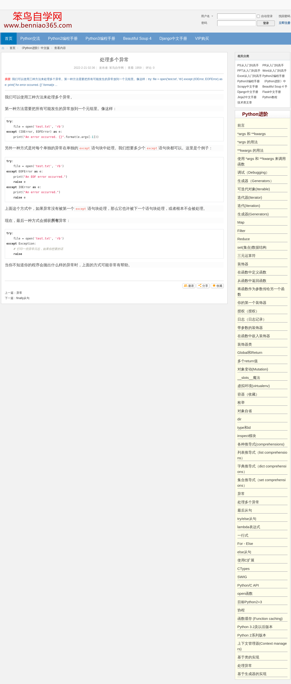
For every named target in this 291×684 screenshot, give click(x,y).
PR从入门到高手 (273, 65)
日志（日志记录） (251, 319)
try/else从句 (246, 519)
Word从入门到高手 (275, 70)
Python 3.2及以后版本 (255, 627)
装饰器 (242, 264)
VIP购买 (202, 38)
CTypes (243, 569)
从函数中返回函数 (251, 281)
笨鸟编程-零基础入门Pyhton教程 (3, 48)
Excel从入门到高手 (249, 76)
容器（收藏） (248, 394)
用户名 (205, 16)
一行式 (242, 535)
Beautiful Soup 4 (137, 38)
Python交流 (30, 38)
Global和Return (249, 352)
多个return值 (247, 361)
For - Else (245, 543)
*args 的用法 (247, 142)
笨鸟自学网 (116, 67)
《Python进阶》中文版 (34, 48)
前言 (241, 125)
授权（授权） (248, 311)
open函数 (245, 593)
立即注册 (284, 23)
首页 (9, 38)
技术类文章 (244, 102)
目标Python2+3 (249, 602)
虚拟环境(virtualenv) (253, 386)
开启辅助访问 (289, 3)
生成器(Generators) (253, 214)
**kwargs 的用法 (250, 150)
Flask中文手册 (272, 92)
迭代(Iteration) (248, 206)
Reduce (243, 239)
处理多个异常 (248, 502)
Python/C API (248, 585)
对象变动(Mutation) (252, 369)
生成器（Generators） (255, 181)
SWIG (242, 577)
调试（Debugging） (253, 172)
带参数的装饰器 (250, 328)
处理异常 (244, 665)
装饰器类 (244, 344)
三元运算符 (246, 255)
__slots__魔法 (248, 378)
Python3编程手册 (100, 38)
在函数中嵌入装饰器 (253, 336)
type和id (244, 427)
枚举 (241, 402)
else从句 (244, 552)
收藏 (219, 285)
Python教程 (270, 97)
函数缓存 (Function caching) (260, 618)
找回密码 (284, 16)
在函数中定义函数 (251, 272)
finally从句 (23, 298)
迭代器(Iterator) (249, 197)
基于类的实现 (248, 657)
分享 (205, 285)
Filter (241, 231)
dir (239, 419)
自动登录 (265, 16)
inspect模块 (246, 436)
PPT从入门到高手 (248, 70)
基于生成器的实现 (251, 674)
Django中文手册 (173, 38)
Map (240, 222)
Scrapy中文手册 (247, 86)
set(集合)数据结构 (251, 247)
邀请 (191, 285)
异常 (19, 292)
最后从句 (244, 510)
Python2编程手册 (63, 38)
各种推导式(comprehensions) (260, 444)
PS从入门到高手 (248, 65)
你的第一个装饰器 (251, 303)
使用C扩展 (246, 560)
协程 (241, 610)
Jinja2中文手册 (247, 97)
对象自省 (244, 411)
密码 (204, 23)
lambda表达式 (248, 527)
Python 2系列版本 (251, 635)
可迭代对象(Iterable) (253, 189)
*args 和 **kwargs (251, 134)
